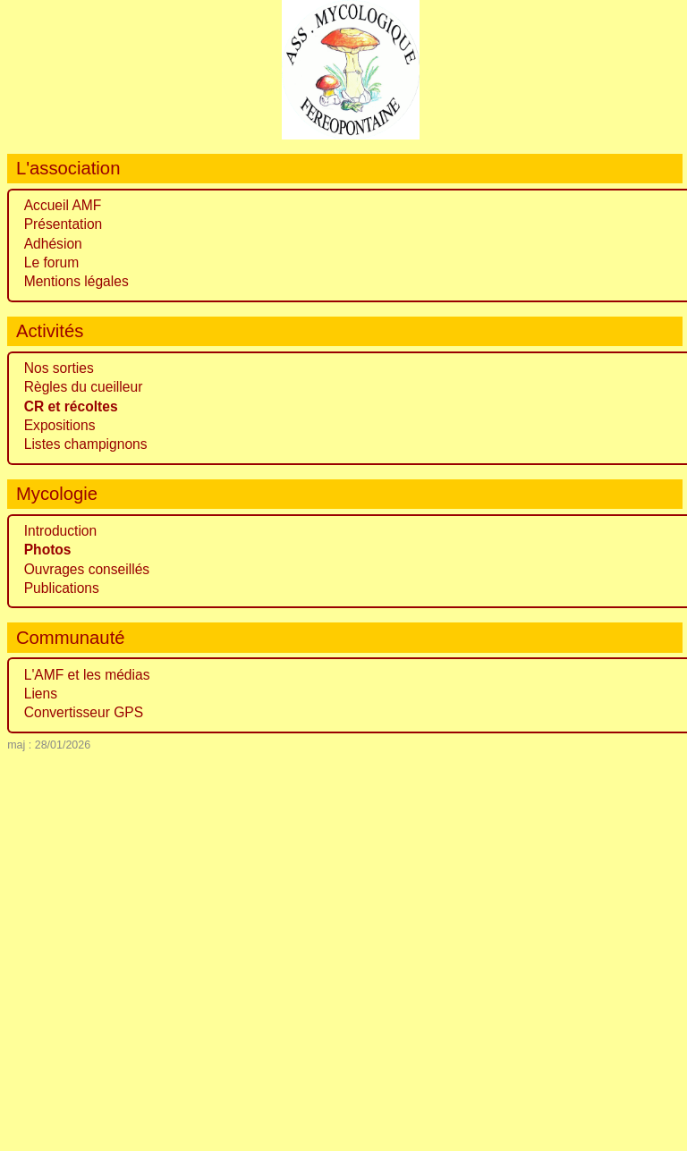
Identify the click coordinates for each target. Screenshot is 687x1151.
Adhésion (53, 243)
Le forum (52, 262)
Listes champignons (86, 444)
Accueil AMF (63, 205)
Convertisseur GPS (83, 712)
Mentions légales (76, 281)
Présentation (63, 224)
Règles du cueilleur (83, 386)
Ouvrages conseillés (86, 569)
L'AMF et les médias (87, 674)
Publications (61, 588)
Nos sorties (59, 368)
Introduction (61, 530)
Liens (40, 693)
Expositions (60, 425)
